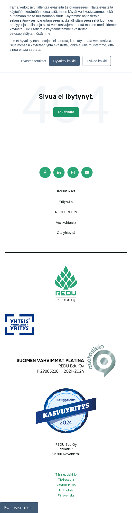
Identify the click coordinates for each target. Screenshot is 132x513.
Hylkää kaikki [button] (97, 61)
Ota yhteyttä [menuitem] (66, 230)
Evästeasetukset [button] (33, 61)
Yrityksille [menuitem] (66, 199)
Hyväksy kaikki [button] (64, 61)
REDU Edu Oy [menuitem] (66, 210)
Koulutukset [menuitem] (66, 189)
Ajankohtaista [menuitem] (66, 220)
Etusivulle (66, 110)
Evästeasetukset (19, 507)
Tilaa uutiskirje (66, 472)
